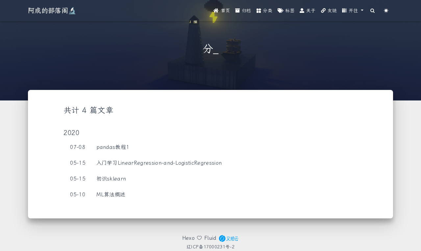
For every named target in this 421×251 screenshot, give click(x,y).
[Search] (373, 11)
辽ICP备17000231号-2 (210, 246)
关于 (307, 11)
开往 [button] (351, 11)
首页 (221, 11)
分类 (264, 11)
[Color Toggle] (386, 11)
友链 (329, 11)
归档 (243, 11)
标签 (286, 11)
